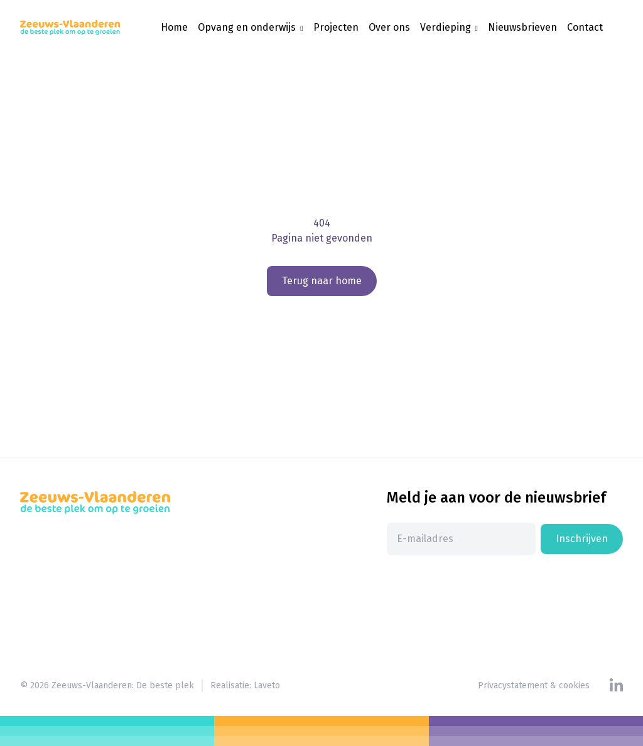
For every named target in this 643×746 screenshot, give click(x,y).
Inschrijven (582, 539)
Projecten (336, 27)
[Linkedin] (616, 686)
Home (174, 27)
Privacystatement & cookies (534, 685)
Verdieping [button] (446, 27)
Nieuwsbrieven (522, 27)
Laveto (267, 685)
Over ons (389, 27)
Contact (585, 27)
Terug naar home (322, 281)
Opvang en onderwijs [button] (248, 27)
